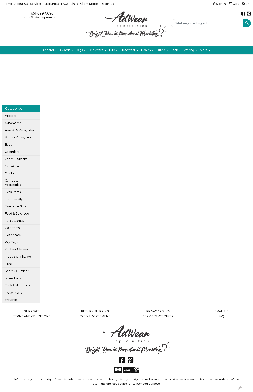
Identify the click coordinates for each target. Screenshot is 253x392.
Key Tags (11, 242)
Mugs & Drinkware (18, 256)
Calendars (12, 151)
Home (7, 3)
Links (74, 3)
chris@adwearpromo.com (42, 17)
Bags (8, 144)
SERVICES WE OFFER (158, 316)
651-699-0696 (42, 13)
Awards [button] (65, 50)
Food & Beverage (17, 213)
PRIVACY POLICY (158, 311)
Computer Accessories (13, 182)
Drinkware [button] (96, 50)
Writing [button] (189, 50)
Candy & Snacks (16, 159)
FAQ (221, 316)
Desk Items (13, 192)
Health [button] (146, 50)
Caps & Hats (13, 166)
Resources (51, 3)
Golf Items (12, 228)
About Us (21, 3)
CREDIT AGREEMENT (95, 316)
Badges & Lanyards (18, 137)
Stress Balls (13, 278)
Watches (11, 299)
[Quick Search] (207, 23)
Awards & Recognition (20, 130)
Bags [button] (79, 50)
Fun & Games (14, 220)
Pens (8, 264)
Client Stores (89, 3)
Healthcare (13, 235)
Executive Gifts (15, 206)
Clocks (9, 173)
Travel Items (13, 292)
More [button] (203, 50)
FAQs (64, 3)
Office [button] (161, 50)
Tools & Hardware (17, 285)
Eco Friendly (13, 199)
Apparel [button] (48, 50)
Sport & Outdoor (17, 271)
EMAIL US (221, 311)
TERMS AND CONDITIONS (31, 316)
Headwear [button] (128, 50)
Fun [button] (112, 50)
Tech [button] (174, 50)
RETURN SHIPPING (95, 311)
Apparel (10, 116)
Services (35, 3)
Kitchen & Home (16, 249)
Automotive (13, 123)
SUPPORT (31, 311)
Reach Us (107, 3)
